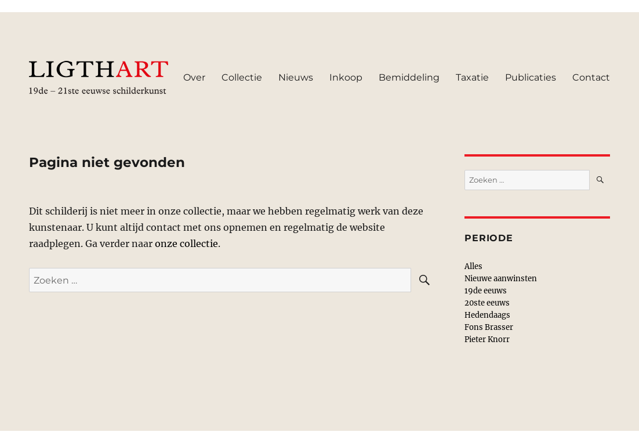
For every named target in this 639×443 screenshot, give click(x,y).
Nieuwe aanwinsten (500, 279)
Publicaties (530, 77)
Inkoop (345, 77)
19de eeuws (485, 291)
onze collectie (186, 243)
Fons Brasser (488, 327)
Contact (591, 77)
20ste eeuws (487, 303)
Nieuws (295, 77)
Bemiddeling (409, 77)
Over (194, 77)
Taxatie (472, 77)
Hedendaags (487, 315)
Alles (473, 266)
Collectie (242, 77)
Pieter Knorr (487, 339)
